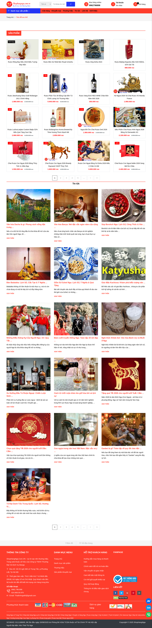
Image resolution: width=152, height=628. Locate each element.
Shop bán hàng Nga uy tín (31, 615)
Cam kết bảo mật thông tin (94, 575)
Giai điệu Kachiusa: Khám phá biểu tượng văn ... (123, 283)
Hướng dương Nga (16, 618)
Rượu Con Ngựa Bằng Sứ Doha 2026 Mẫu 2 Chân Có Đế (94, 164)
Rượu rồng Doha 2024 (94, 62)
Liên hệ (85, 11)
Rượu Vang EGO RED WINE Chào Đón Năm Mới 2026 (93, 97)
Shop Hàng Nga (66, 615)
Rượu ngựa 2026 (67, 618)
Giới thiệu (93, 11)
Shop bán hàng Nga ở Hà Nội (50, 615)
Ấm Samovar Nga (125, 615)
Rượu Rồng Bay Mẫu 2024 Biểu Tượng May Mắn (22, 63)
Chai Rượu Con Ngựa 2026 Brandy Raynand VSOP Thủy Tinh (58, 164)
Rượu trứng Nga (92, 615)
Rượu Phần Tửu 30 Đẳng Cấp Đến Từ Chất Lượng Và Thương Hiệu (58, 97)
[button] (40, 543)
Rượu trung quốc (45, 618)
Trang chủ (10, 17)
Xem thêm (10, 238)
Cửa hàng (46, 11)
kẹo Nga (26, 618)
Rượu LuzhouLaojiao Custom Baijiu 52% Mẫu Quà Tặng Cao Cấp (22, 131)
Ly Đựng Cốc (34, 618)
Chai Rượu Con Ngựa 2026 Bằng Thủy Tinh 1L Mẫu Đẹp (22, 164)
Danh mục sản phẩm (20, 11)
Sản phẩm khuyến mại (63, 572)
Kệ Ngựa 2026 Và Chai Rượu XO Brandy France (129, 97)
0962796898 (94, 5)
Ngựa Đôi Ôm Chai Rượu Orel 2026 (94, 129)
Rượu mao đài (56, 618)
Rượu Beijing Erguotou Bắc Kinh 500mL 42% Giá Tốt (129, 63)
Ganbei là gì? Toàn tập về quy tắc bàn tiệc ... (121, 448)
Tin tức (77, 11)
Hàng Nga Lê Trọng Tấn (14, 615)
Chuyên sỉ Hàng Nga (79, 615)
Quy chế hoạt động (91, 584)
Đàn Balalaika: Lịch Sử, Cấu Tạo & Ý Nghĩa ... (27, 283)
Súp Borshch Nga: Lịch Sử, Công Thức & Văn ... (123, 224)
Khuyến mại (56, 11)
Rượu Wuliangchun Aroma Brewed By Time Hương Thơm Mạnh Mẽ (58, 131)
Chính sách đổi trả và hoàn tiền (96, 566)
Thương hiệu (68, 11)
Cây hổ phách (103, 615)
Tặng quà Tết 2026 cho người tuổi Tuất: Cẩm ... (123, 393)
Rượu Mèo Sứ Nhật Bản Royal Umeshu (58, 62)
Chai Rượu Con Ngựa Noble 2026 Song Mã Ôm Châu (129, 164)
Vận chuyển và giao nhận (94, 571)
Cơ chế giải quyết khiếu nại (94, 580)
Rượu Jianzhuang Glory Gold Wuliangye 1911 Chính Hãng (22, 97)
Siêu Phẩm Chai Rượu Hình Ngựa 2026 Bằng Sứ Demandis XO (129, 131)
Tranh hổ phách (114, 615)
